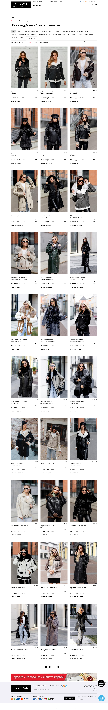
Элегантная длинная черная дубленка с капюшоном (78, 588)
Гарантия (18, 12)
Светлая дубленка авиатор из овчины (19, 526)
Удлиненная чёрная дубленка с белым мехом (77, 464)
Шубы (24, 17)
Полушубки (65, 17)
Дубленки (35, 17)
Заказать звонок (37, 5)
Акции (52, 17)
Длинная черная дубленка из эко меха (19, 650)
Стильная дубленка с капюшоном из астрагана (47, 340)
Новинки (35, 42)
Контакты (36, 12)
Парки (29, 17)
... (59, 667)
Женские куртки (81, 17)
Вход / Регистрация (92, 1)
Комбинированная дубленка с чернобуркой (78, 402)
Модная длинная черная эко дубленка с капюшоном (78, 278)
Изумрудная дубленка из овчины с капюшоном (47, 278)
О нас (12, 12)
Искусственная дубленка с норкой (48, 650)
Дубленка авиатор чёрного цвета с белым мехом (48, 92)
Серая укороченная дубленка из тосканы (46, 402)
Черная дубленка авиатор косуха (48, 154)
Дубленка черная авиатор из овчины (19, 92)
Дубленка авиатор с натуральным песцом (76, 216)
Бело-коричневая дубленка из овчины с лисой (19, 340)
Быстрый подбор (44, 42)
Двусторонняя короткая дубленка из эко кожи (47, 526)
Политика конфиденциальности (41, 689)
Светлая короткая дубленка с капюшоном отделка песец (19, 278)
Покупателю (43, 12)
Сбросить (32, 38)
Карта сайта (80, 699)
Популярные (28, 42)
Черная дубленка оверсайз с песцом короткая (78, 526)
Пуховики (72, 17)
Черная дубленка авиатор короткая (77, 154)
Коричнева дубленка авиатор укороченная (78, 92)
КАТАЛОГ (19, 17)
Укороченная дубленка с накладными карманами (77, 340)
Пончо (58, 17)
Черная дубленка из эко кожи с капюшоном (77, 650)
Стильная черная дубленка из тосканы (19, 402)
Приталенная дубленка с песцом (18, 154)
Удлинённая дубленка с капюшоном (47, 216)
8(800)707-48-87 (90, 686)
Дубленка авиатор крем (47, 463)
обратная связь (69, 698)
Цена (23, 42)
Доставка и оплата (27, 12)
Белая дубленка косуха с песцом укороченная (18, 588)
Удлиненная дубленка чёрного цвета (17, 464)
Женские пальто (44, 17)
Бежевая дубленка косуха (18, 216)
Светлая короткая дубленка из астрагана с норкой (48, 588)
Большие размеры (92, 17)
